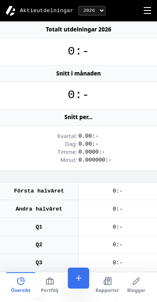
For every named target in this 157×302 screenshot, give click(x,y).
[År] (92, 11)
